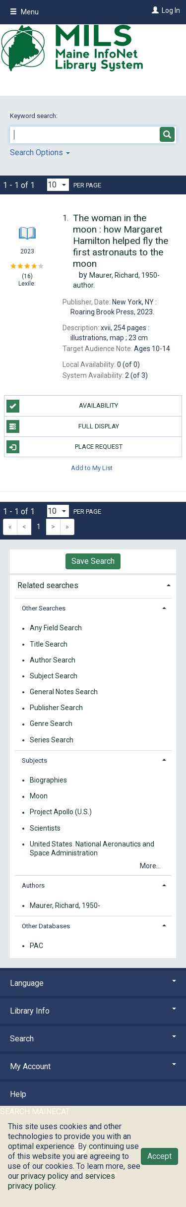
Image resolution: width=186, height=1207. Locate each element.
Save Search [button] (93, 561)
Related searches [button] (47, 585)
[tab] (93, 584)
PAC (36, 946)
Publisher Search (56, 708)
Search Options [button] (40, 152)
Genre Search (51, 724)
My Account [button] (93, 1066)
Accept (159, 1156)
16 (27, 276)
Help (18, 1094)
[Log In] (154, 10)
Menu (24, 12)
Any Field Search (56, 628)
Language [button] (93, 983)
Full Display (62, 426)
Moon (39, 796)
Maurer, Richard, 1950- (65, 905)
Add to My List (92, 467)
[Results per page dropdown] (58, 185)
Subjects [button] (34, 760)
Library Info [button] (93, 1011)
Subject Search (53, 676)
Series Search (51, 740)
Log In (171, 10)
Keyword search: (34, 116)
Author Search (52, 660)
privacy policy (44, 1176)
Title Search (48, 644)
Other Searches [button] (43, 608)
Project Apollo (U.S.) (61, 812)
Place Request (64, 446)
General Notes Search (64, 692)
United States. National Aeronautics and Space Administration (92, 848)
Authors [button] (33, 885)
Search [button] (93, 1038)
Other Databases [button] (46, 926)
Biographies (48, 780)
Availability (62, 406)
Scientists (45, 828)
